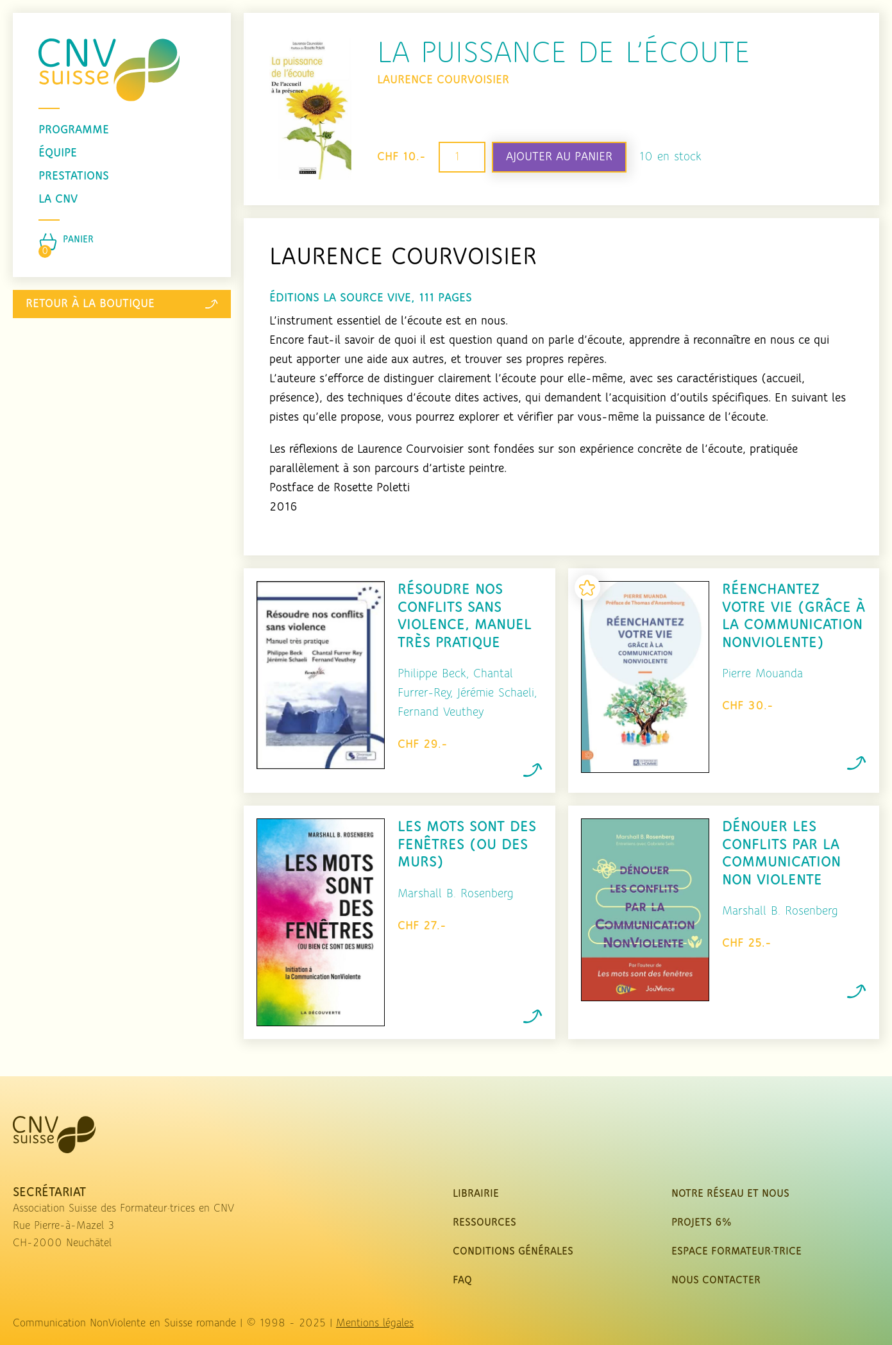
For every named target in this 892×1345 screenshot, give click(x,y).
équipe (57, 153)
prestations (73, 176)
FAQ (462, 1280)
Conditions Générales (513, 1252)
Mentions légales (375, 1323)
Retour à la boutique (122, 304)
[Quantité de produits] (462, 157)
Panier (78, 240)
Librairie (476, 1194)
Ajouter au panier (559, 157)
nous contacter (716, 1280)
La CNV (58, 199)
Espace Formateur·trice (736, 1252)
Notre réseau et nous (730, 1194)
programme (73, 130)
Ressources (484, 1223)
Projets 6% (701, 1223)
